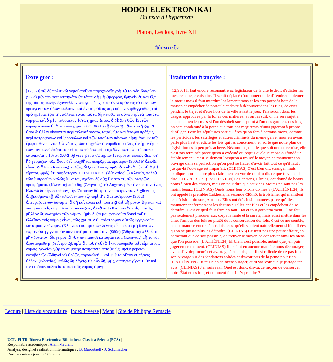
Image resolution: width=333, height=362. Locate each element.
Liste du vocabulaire (45, 311)
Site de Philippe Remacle (144, 311)
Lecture (13, 311)
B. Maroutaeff (90, 349)
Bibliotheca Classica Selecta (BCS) (91, 339)
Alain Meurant (61, 344)
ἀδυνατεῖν (166, 47)
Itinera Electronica (45, 339)
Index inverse (85, 311)
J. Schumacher (115, 349)
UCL (11, 339)
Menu (108, 311)
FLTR (23, 339)
